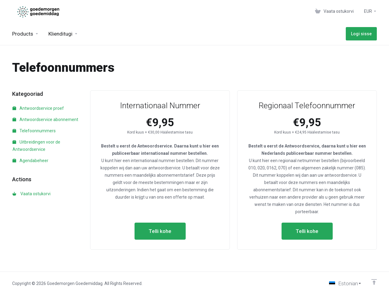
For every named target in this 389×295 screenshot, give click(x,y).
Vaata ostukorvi (31, 193)
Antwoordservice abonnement (45, 119)
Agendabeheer (30, 160)
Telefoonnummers (34, 130)
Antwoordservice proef (38, 108)
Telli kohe (160, 231)
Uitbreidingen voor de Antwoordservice (36, 146)
